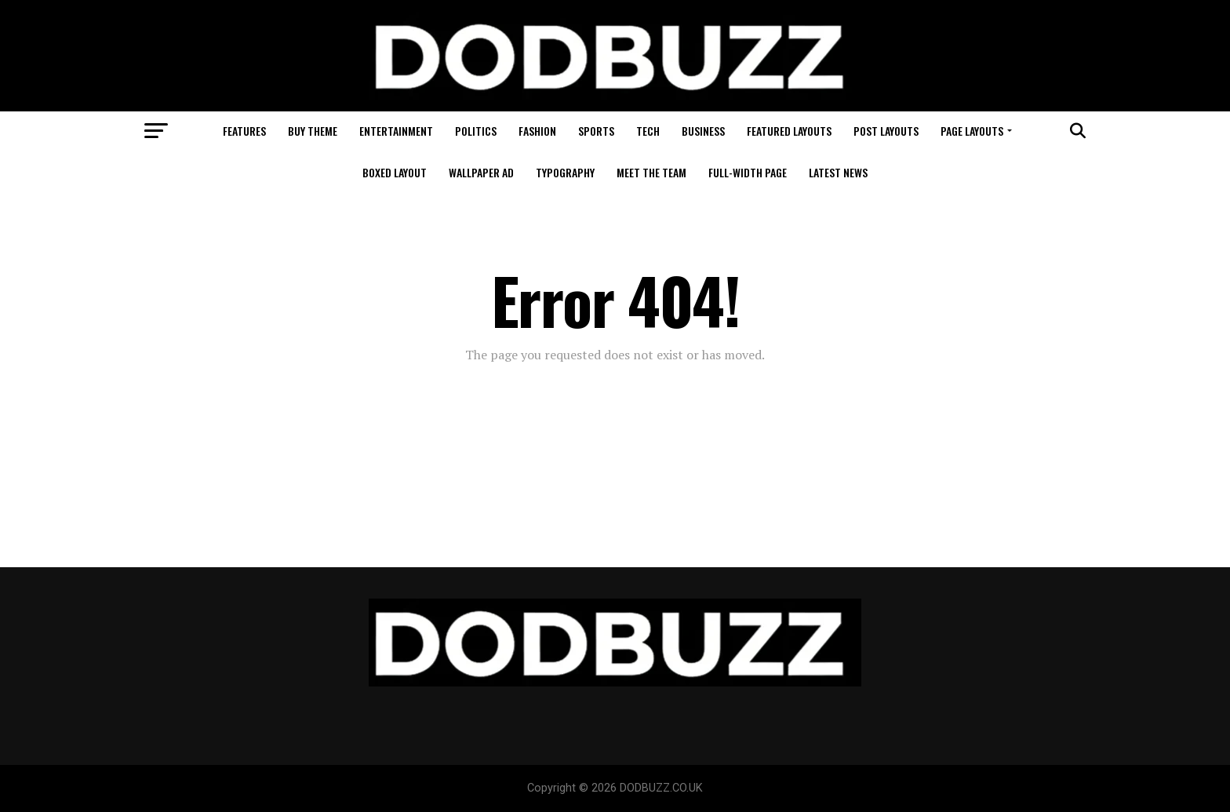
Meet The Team (651, 172)
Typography (565, 172)
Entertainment (396, 130)
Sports (596, 130)
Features (244, 130)
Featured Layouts (789, 130)
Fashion (537, 130)
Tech (648, 130)
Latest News (838, 172)
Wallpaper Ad (481, 172)
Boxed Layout (394, 172)
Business (703, 130)
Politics (476, 130)
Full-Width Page (747, 172)
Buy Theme (312, 130)
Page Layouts (972, 130)
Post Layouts (886, 130)
